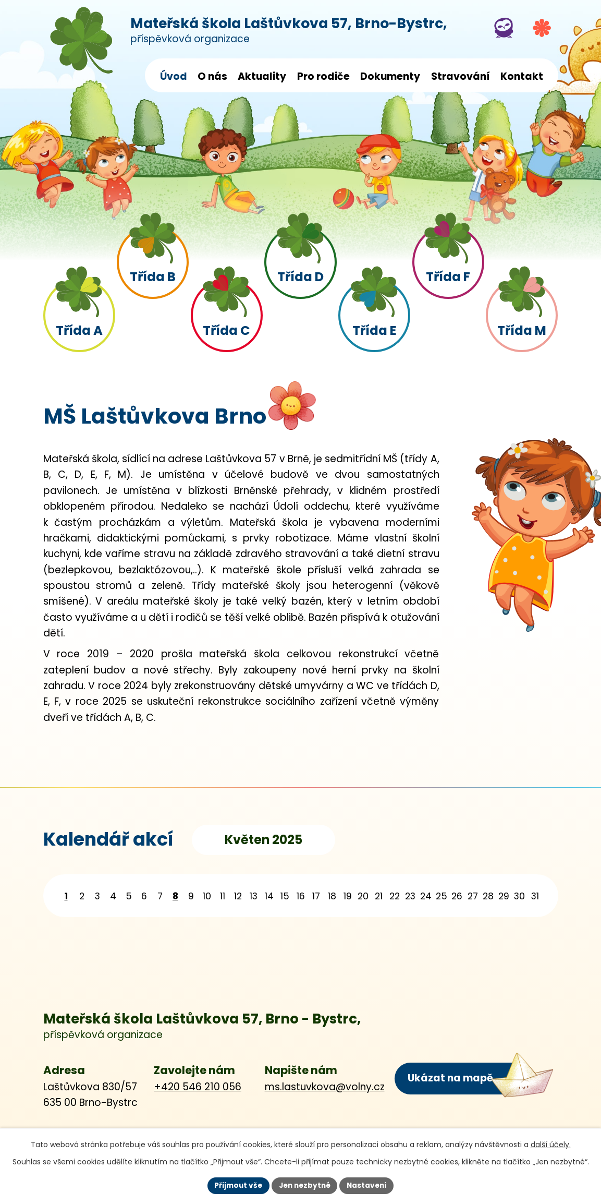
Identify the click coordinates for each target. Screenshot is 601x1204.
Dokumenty (390, 76)
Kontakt (521, 76)
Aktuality (262, 76)
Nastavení (369, 1185)
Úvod (173, 76)
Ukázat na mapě (450, 1077)
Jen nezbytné (304, 1185)
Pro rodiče (323, 76)
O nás (212, 76)
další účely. (551, 1144)
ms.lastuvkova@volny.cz (325, 1087)
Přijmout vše (236, 1185)
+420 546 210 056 (197, 1087)
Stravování (460, 76)
